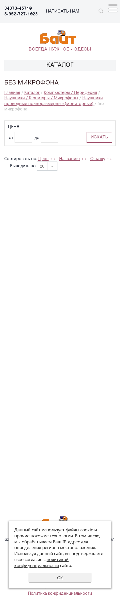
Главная (12, 92)
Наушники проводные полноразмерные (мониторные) (53, 100)
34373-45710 (18, 9)
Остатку (97, 158)
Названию (69, 158)
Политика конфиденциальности (60, 594)
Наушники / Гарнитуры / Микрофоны (41, 97)
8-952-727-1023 (21, 14)
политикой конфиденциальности (41, 562)
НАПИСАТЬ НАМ (62, 11)
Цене (43, 158)
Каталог (32, 92)
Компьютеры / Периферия (70, 92)
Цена (13, 126)
